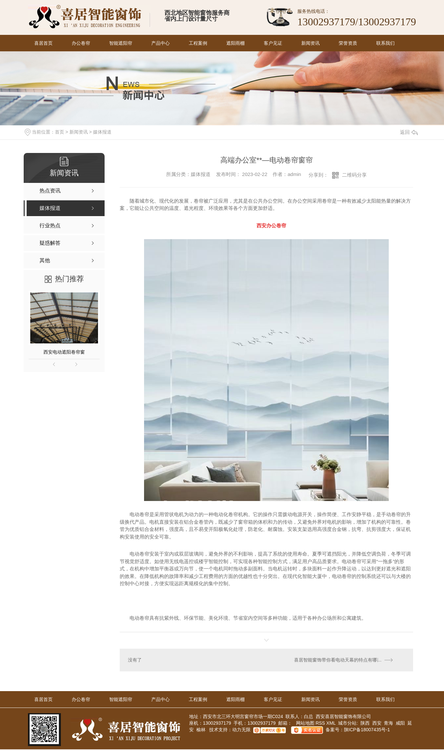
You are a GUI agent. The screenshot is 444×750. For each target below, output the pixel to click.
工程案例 (198, 43)
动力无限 (241, 730)
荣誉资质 (348, 43)
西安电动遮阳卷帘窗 (64, 352)
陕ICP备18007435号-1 (367, 730)
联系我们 (385, 43)
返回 (409, 132)
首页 (59, 132)
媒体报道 (102, 132)
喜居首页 (43, 43)
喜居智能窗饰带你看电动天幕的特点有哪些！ (340, 660)
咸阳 (400, 723)
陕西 (365, 723)
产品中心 (160, 43)
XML (331, 723)
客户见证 (273, 43)
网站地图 (304, 723)
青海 (388, 723)
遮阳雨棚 (235, 43)
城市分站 (347, 723)
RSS (320, 723)
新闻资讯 (310, 43)
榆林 (201, 730)
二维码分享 (354, 175)
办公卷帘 (81, 43)
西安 (377, 723)
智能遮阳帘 (120, 43)
